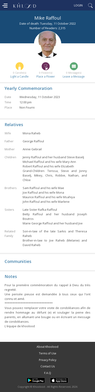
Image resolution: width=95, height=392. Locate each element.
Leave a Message (74, 76)
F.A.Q (47, 373)
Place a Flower (45, 76)
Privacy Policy (47, 360)
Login (78, 5)
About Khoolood (47, 347)
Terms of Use (47, 353)
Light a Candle (19, 76)
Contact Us (48, 366)
